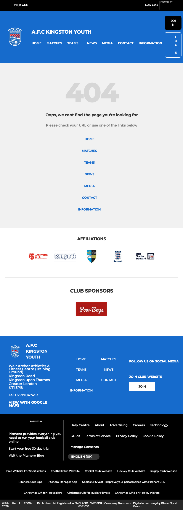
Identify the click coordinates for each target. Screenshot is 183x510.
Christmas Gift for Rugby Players (88, 492)
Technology (159, 425)
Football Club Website (65, 471)
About (99, 425)
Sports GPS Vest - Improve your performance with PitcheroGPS (123, 482)
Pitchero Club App (30, 482)
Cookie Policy (153, 436)
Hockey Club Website (131, 471)
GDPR (75, 436)
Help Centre (80, 425)
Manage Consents (85, 447)
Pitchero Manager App (62, 482)
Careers (139, 425)
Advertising (118, 425)
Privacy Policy (126, 436)
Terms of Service (98, 436)
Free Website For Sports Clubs (26, 471)
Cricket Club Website (98, 471)
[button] (36, 43)
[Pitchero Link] (169, 7)
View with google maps (28, 404)
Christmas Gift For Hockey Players (137, 492)
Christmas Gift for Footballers (43, 492)
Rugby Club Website (163, 471)
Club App (21, 5)
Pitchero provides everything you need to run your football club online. (35, 438)
